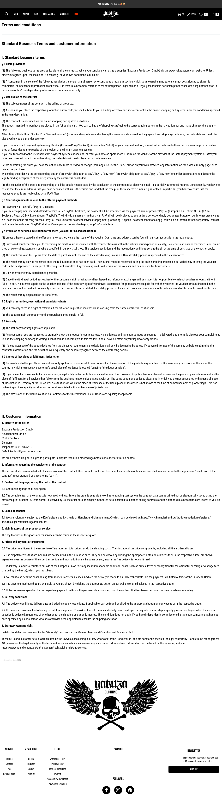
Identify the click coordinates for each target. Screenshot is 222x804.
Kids (36, 14)
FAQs (9, 769)
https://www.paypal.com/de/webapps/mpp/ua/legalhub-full (79, 224)
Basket (31, 769)
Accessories (49, 14)
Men (16, 14)
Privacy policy (57, 764)
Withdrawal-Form (57, 759)
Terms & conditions (57, 769)
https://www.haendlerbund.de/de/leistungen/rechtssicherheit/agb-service (44, 647)
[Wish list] (203, 14)
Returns (9, 759)
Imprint (57, 774)
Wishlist (31, 774)
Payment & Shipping (57, 784)
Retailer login (9, 774)
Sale (76, 14)
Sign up (194, 769)
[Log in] (191, 14)
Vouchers (64, 14)
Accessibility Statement (57, 779)
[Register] (31, 763)
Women (26, 14)
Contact (9, 764)
